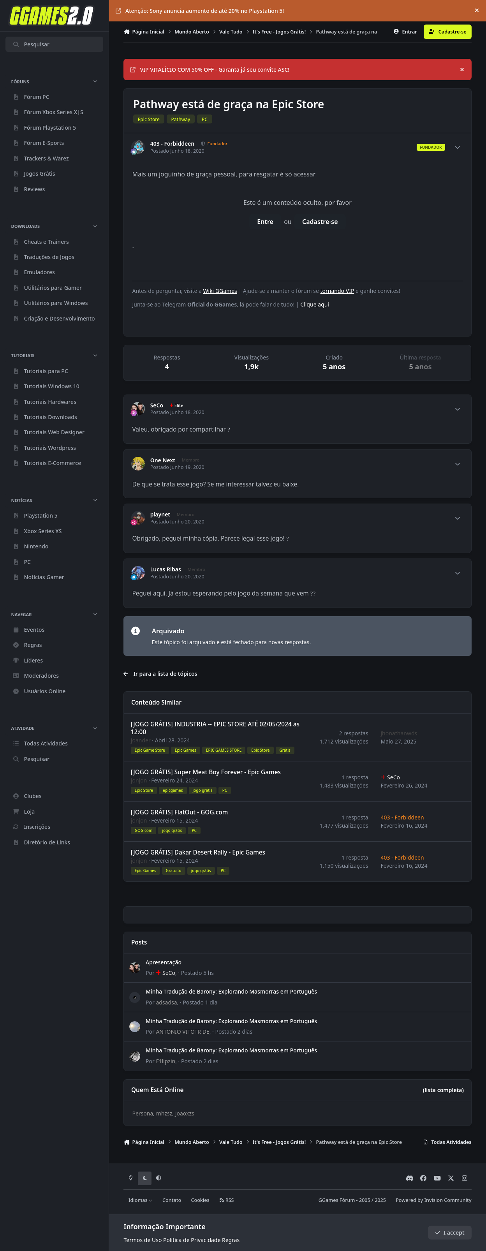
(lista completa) (443, 1090)
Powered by (433, 1200)
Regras (230, 1240)
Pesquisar (30, 44)
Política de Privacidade (191, 1240)
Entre (265, 221)
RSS (226, 1200)
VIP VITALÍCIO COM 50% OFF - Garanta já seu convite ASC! (209, 69)
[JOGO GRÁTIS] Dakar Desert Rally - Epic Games (198, 852)
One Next (162, 460)
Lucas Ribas (165, 569)
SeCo (156, 405)
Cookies (200, 1200)
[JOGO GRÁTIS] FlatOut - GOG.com (179, 812)
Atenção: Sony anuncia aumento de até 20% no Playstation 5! (200, 10)
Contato (171, 1200)
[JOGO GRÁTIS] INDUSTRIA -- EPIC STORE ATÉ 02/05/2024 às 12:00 (215, 728)
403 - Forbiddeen (172, 143)
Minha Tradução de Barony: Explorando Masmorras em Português (231, 992)
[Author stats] (457, 147)
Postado (197, 972)
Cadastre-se (320, 221)
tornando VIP (337, 290)
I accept (450, 1232)
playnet (160, 514)
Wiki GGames (220, 290)
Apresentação (163, 962)
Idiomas (141, 1200)
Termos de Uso (142, 1240)
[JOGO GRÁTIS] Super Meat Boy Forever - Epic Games (206, 772)
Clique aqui (314, 304)
